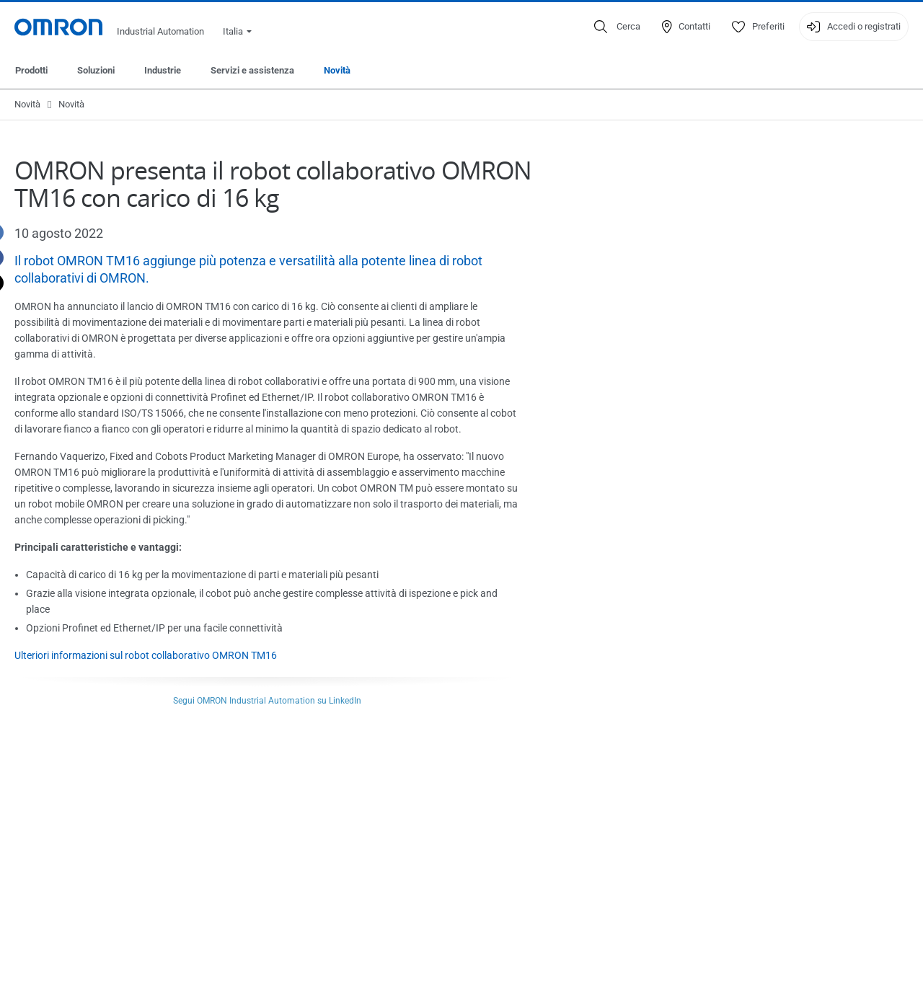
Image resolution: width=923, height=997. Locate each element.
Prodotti (31, 70)
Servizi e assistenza (252, 70)
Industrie (162, 70)
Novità (337, 70)
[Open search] (617, 26)
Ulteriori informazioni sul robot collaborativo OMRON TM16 (145, 655)
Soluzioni (96, 70)
